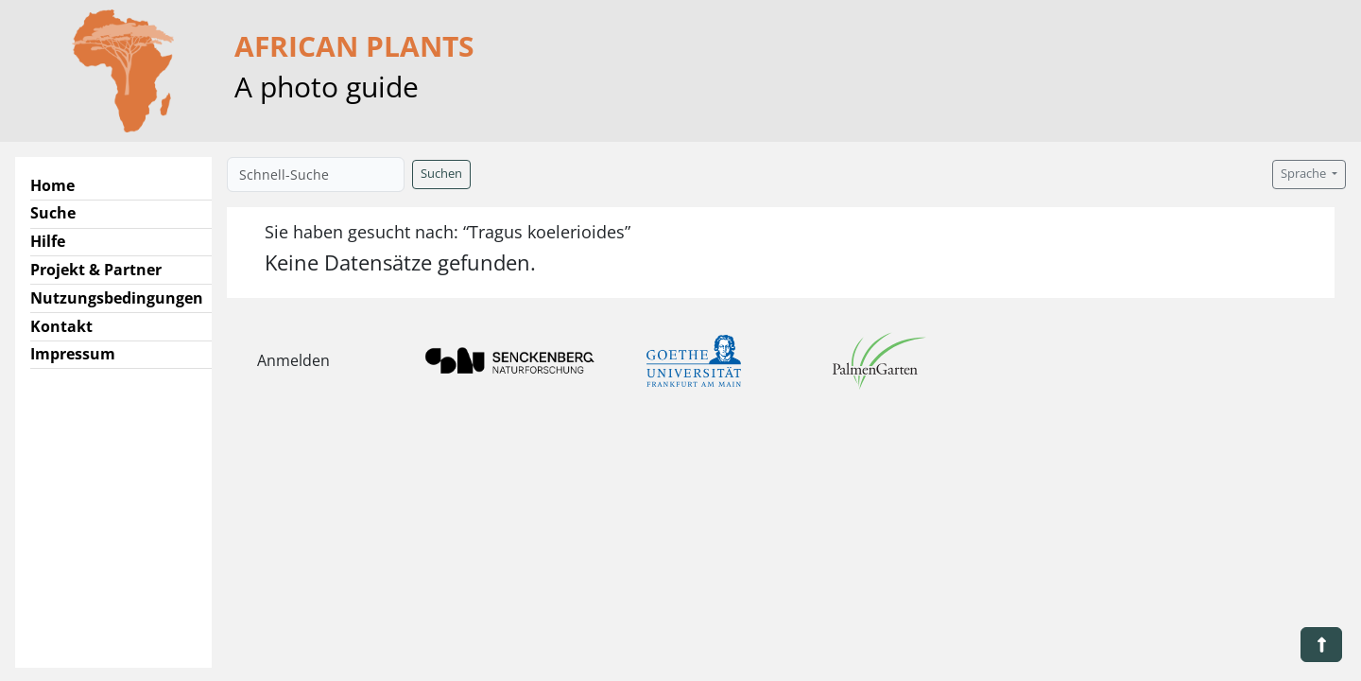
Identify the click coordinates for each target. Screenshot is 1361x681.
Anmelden (293, 360)
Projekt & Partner (96, 269)
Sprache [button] (1305, 174)
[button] (1321, 644)
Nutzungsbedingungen (116, 298)
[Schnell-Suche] (316, 174)
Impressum (72, 353)
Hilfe (47, 241)
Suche (53, 212)
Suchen (441, 174)
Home (52, 185)
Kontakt (61, 326)
